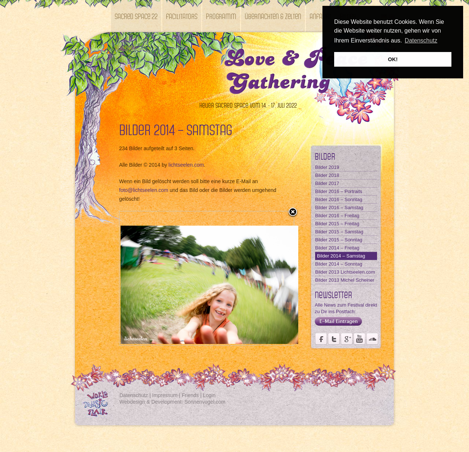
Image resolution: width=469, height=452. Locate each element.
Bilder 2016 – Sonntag (338, 199)
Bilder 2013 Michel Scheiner (344, 280)
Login (209, 395)
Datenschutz (133, 395)
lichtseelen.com (186, 165)
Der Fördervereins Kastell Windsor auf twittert (334, 339)
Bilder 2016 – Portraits (338, 191)
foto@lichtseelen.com (143, 190)
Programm (221, 15)
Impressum (164, 395)
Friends (190, 395)
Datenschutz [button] (421, 40)
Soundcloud (372, 339)
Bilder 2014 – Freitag (337, 248)
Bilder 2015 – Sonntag (338, 239)
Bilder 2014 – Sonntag (338, 264)
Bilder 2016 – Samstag (339, 207)
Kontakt (125, 48)
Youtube (359, 339)
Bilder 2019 (327, 167)
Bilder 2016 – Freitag (337, 215)
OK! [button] (393, 59)
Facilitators (181, 15)
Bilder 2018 (327, 175)
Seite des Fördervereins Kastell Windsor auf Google (346, 339)
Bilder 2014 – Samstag (341, 256)
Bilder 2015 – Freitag (337, 223)
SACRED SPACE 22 (136, 15)
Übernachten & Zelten (273, 15)
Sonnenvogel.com (204, 402)
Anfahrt (320, 15)
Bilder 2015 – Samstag (339, 231)
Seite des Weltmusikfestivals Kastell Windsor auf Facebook (321, 339)
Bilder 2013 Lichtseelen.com (345, 272)
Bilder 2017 (327, 183)
